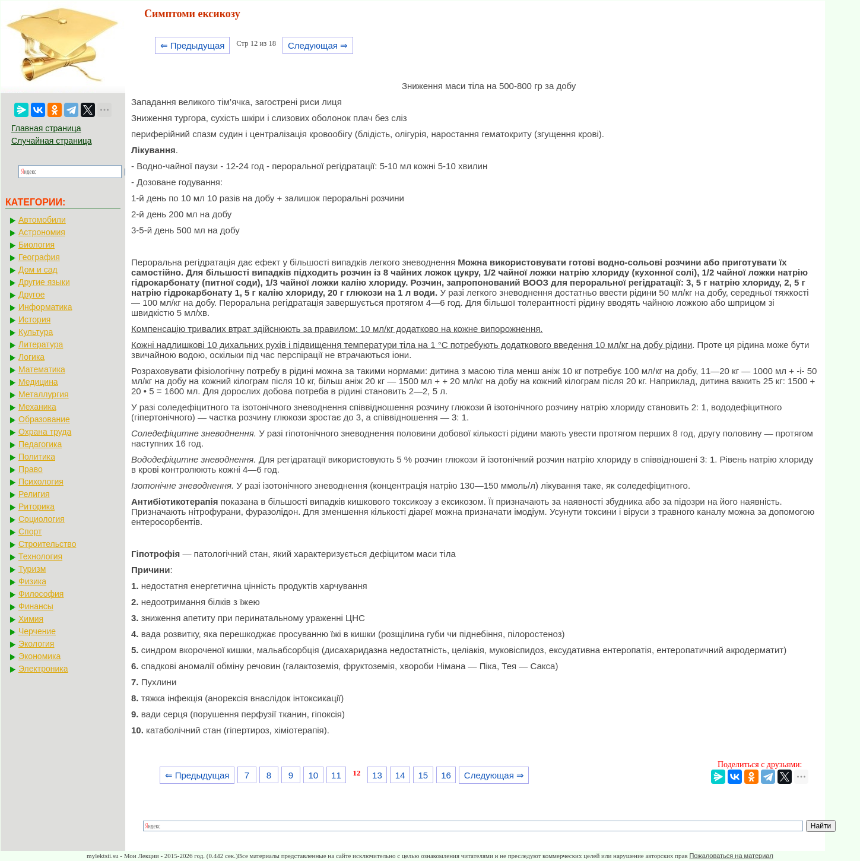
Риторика (36, 506)
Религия (34, 494)
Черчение (37, 631)
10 (313, 775)
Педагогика (40, 444)
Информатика (45, 307)
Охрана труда (44, 431)
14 (400, 775)
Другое (31, 294)
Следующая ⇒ (318, 45)
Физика (32, 581)
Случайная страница (51, 140)
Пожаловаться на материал (731, 855)
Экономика (39, 656)
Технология (40, 556)
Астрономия (41, 232)
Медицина (38, 382)
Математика (41, 369)
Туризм (32, 569)
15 (423, 775)
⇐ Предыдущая (192, 45)
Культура (35, 332)
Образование (44, 419)
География (39, 257)
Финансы (35, 606)
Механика (37, 406)
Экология (36, 643)
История (34, 319)
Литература (40, 344)
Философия (41, 594)
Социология (41, 519)
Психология (41, 481)
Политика (36, 456)
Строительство (47, 544)
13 (377, 775)
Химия (30, 618)
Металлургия (43, 394)
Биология (36, 244)
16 (446, 775)
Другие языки (44, 282)
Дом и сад (38, 269)
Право (30, 469)
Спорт (30, 531)
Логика (31, 357)
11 (336, 775)
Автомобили (42, 219)
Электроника (43, 668)
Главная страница (46, 128)
